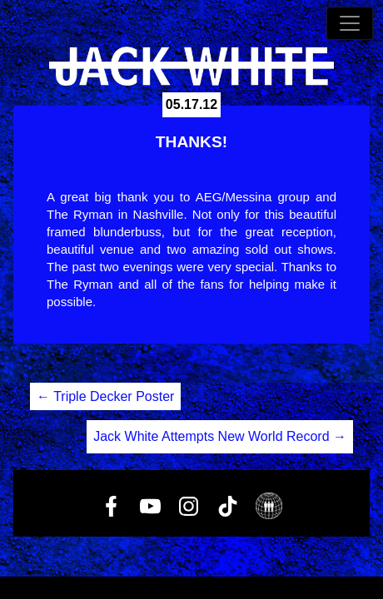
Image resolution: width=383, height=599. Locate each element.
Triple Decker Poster (105, 396)
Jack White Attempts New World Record (219, 436)
